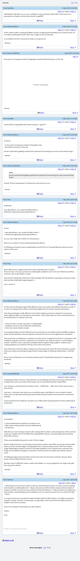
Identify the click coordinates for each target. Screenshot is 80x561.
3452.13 (73, 11)
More (73, 20)
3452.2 (73, 483)
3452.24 (60, 377)
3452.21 (60, 225)
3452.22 (60, 267)
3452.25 (60, 416)
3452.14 (60, 11)
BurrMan (10, 8)
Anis (9, 200)
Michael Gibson (12, 26)
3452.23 (60, 304)
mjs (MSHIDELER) (13, 374)
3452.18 (60, 138)
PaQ (9, 263)
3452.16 (75, 56)
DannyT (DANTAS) (13, 53)
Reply (41, 20)
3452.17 (60, 122)
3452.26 (61, 483)
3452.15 (60, 30)
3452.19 (60, 169)
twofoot (10, 480)
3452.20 (60, 203)
